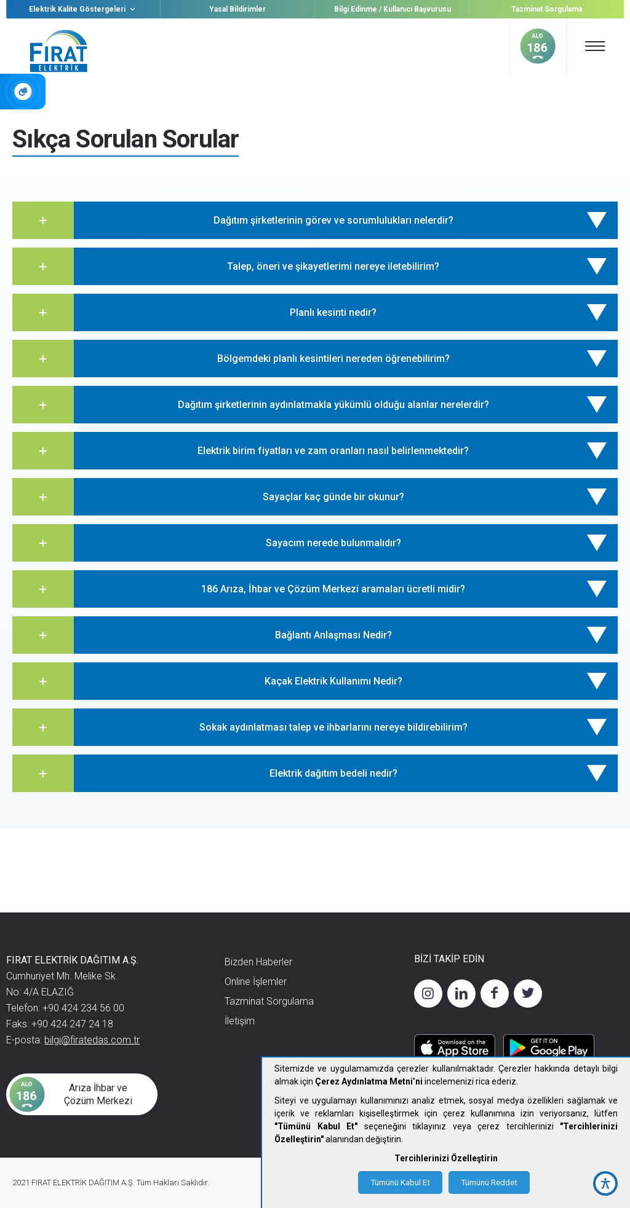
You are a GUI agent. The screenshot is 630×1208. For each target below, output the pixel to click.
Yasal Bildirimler (237, 9)
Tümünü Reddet (489, 1182)
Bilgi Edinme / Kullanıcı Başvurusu (392, 9)
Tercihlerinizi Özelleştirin (446, 1158)
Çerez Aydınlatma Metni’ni (369, 1081)
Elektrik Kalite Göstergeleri (83, 9)
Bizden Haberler (258, 962)
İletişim (240, 1021)
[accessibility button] (605, 1183)
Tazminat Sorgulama (546, 9)
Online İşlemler (256, 981)
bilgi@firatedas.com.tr (92, 1040)
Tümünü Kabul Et (400, 1182)
